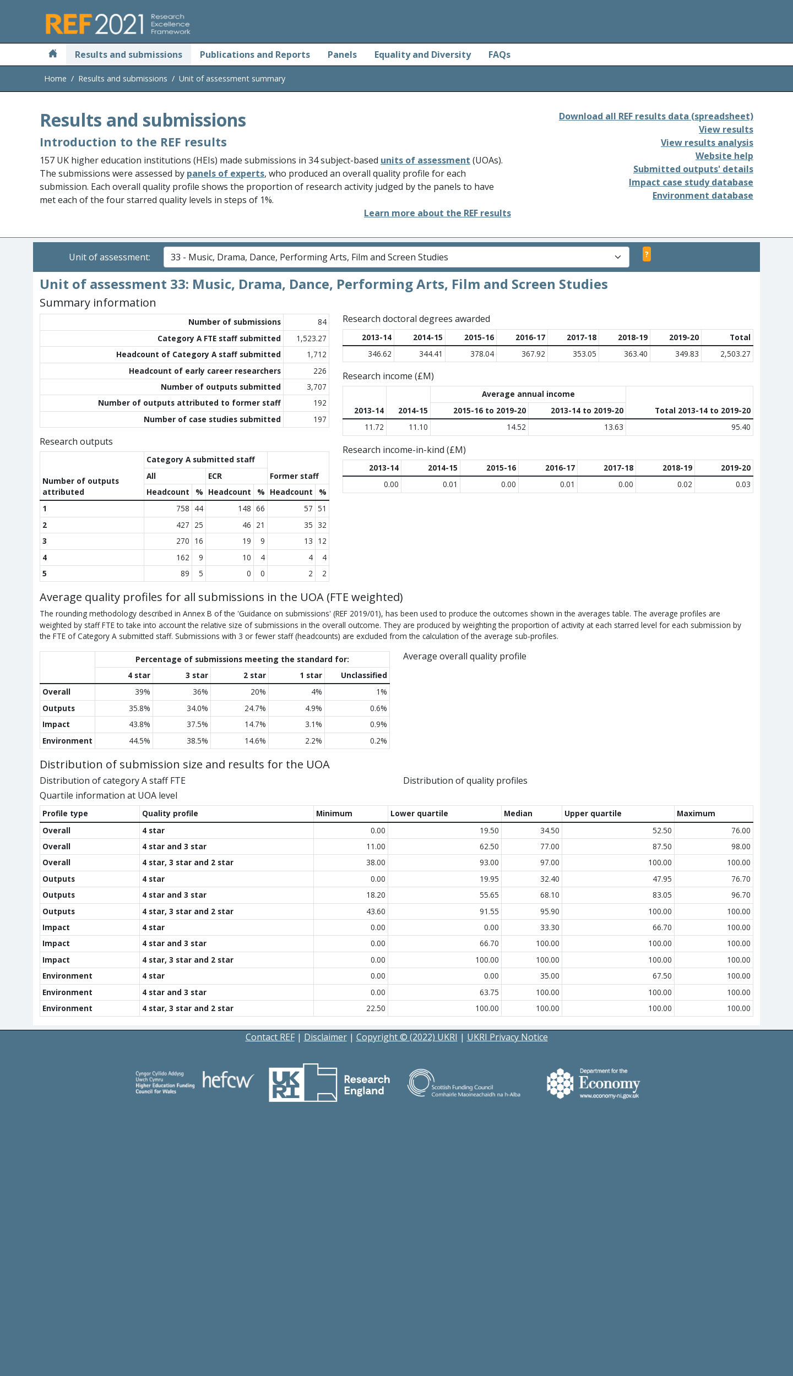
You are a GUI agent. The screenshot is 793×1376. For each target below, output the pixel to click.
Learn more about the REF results (437, 213)
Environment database (703, 195)
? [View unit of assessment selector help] (647, 254)
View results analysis (707, 142)
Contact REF (270, 1295)
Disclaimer (325, 1295)
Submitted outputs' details (693, 169)
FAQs (499, 54)
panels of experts (225, 173)
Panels (342, 54)
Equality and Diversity (422, 54)
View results (726, 129)
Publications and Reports (255, 54)
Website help (724, 156)
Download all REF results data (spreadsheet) (656, 116)
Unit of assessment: (109, 257)
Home (55, 78)
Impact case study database (691, 182)
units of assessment (425, 160)
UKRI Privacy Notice (507, 1295)
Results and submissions (128, 54)
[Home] (53, 54)
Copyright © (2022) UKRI (407, 1295)
